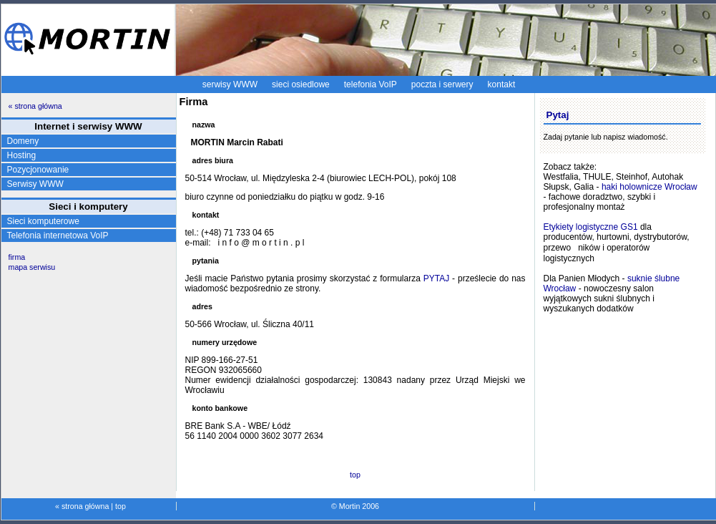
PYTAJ (436, 278)
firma (17, 257)
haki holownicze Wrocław (649, 187)
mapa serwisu (32, 267)
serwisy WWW (230, 84)
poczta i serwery (442, 84)
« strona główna (35, 106)
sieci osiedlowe (301, 84)
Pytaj (557, 115)
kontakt (502, 84)
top (355, 474)
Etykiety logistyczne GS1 (591, 227)
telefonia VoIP (370, 84)
